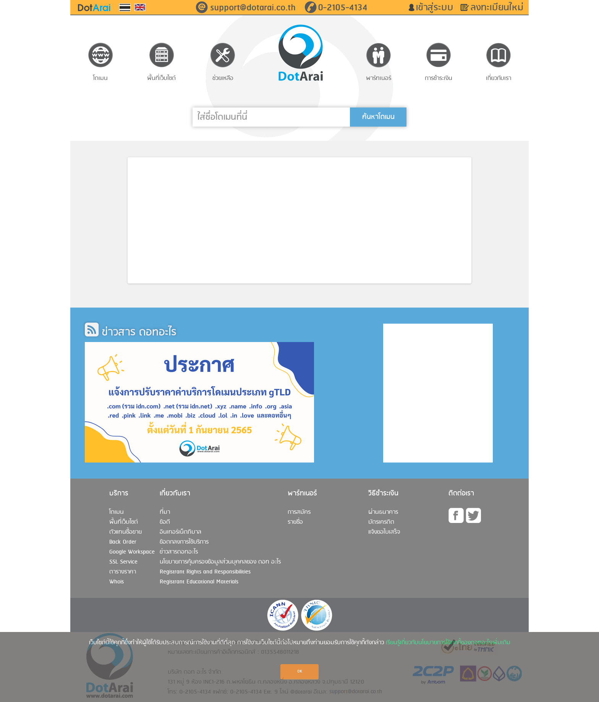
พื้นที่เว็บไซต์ (123, 522)
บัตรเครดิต (381, 522)
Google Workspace (132, 552)
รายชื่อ (295, 522)
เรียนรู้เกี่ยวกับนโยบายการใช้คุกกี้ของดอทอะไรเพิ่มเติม (448, 643)
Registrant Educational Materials (199, 582)
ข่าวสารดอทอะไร (179, 552)
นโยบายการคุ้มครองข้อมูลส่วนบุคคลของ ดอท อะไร (220, 562)
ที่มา (165, 512)
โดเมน (116, 512)
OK (299, 671)
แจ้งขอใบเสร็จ (384, 532)
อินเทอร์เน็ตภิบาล (180, 532)
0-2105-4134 (342, 7)
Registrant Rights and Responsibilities (205, 572)
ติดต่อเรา (461, 493)
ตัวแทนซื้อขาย (125, 532)
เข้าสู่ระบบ (437, 7)
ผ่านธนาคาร (383, 512)
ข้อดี (165, 522)
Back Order (122, 542)
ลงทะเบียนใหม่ (500, 7)
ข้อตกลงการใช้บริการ (184, 542)
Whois (116, 582)
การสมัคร (299, 512)
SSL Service (123, 562)
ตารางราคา (122, 572)
